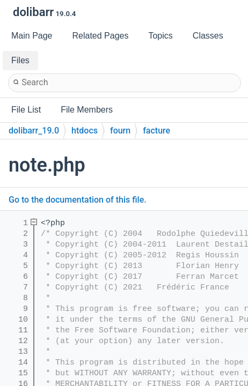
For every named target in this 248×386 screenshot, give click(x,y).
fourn (120, 130)
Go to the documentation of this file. (78, 200)
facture (156, 130)
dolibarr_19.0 (34, 130)
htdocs (84, 130)
